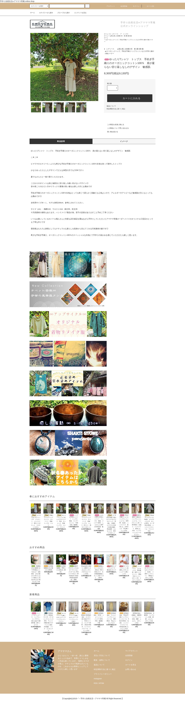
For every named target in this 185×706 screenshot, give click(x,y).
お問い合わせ (130, 669)
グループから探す (62, 13)
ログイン (135, 6)
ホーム (32, 13)
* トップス (124, 34)
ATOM (101, 683)
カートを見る (130, 665)
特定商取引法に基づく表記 (116, 109)
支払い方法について (102, 655)
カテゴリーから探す (44, 13)
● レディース (114, 34)
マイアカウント (131, 651)
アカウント (109, 6)
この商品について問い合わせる (116, 128)
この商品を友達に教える (114, 124)
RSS (96, 683)
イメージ (124, 141)
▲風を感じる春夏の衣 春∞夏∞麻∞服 (121, 36)
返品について (111, 106)
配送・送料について (102, 660)
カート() (149, 6)
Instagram (98, 679)
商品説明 (61, 141)
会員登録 (122, 6)
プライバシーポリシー (103, 674)
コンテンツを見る (78, 13)
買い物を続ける (111, 132)
